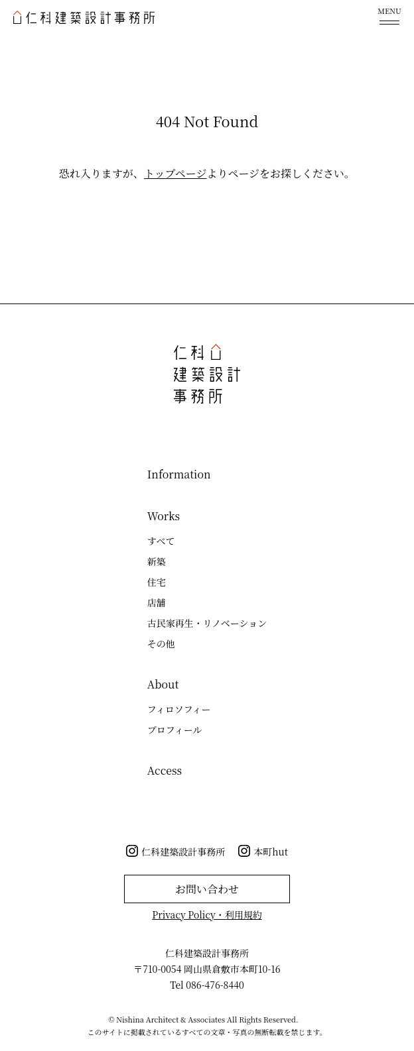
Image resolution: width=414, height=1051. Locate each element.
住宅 (156, 581)
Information (179, 474)
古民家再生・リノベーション (207, 623)
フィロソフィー (179, 709)
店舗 (156, 602)
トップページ (175, 173)
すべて (161, 540)
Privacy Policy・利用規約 (207, 914)
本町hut (270, 851)
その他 (161, 643)
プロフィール (174, 729)
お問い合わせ (207, 889)
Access (164, 770)
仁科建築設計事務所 (183, 851)
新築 (156, 561)
